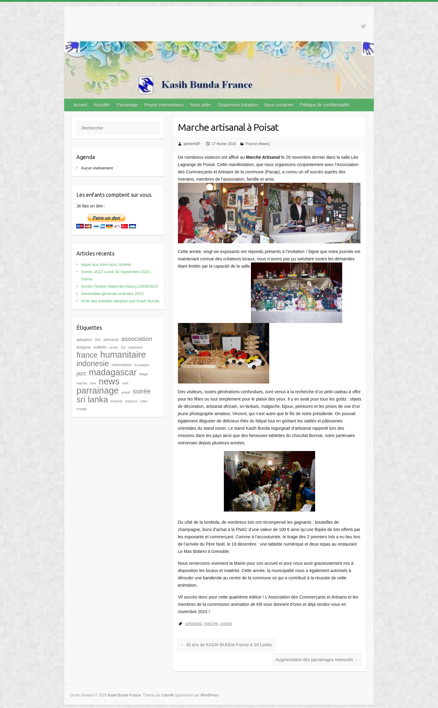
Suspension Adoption (238, 104)
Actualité (102, 104)
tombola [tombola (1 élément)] (116, 401)
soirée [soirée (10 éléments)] (142, 391)
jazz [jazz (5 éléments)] (81, 373)
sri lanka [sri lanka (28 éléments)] (92, 399)
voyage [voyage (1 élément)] (81, 409)
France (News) (258, 144)
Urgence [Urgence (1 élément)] (131, 401)
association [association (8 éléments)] (136, 338)
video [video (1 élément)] (144, 401)
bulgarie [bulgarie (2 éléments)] (83, 347)
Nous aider (200, 104)
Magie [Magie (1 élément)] (143, 374)
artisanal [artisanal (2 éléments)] (111, 339)
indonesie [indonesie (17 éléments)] (92, 363)
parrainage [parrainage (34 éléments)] (97, 390)
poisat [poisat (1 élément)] (125, 392)
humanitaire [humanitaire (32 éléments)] (123, 354)
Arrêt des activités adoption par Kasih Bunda (120, 301)
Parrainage (127, 104)
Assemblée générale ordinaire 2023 (112, 293)
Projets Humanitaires (164, 104)
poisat (226, 623)
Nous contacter (279, 104)
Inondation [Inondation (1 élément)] (142, 365)
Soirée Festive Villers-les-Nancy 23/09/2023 (119, 286)
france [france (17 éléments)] (86, 355)
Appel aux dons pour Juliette (106, 264)
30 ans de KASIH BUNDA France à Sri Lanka (226, 644)
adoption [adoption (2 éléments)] (84, 339)
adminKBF (191, 144)
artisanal (194, 623)
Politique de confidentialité (324, 104)
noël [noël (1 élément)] (125, 383)
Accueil (80, 104)
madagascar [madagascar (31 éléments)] (113, 372)
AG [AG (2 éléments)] (97, 339)
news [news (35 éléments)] (109, 381)
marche (211, 623)
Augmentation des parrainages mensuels (317, 659)
